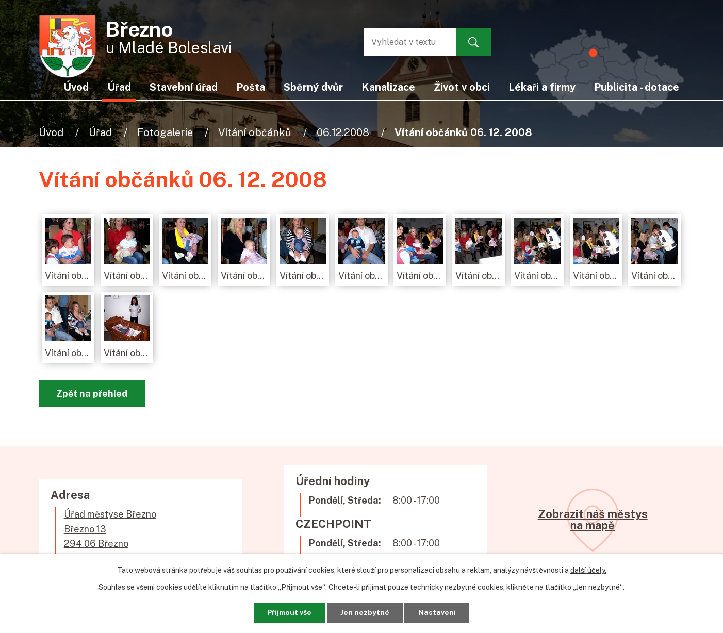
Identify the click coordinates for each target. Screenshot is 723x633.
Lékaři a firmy (542, 87)
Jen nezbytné (365, 612)
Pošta (250, 87)
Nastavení (437, 612)
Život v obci (462, 87)
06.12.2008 (343, 132)
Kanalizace (388, 87)
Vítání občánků (254, 132)
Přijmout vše (289, 612)
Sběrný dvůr (313, 87)
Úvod (51, 132)
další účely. (588, 570)
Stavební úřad (184, 87)
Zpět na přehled (91, 393)
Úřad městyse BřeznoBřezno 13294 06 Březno (110, 529)
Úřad (100, 132)
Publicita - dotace (636, 87)
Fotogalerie (165, 132)
